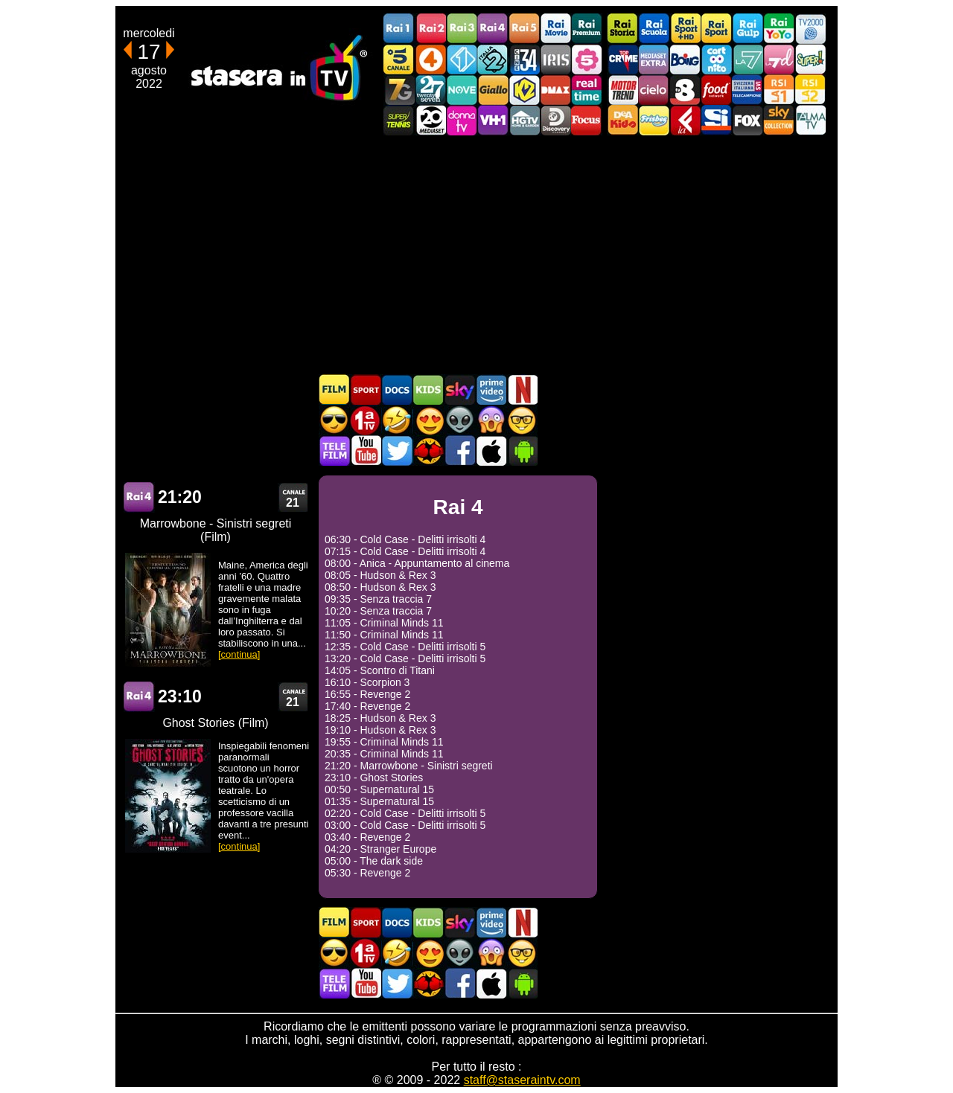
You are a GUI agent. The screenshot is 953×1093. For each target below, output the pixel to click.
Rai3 (461, 28)
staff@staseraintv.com (522, 1080)
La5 (586, 59)
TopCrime (622, 59)
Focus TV (586, 120)
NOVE (461, 89)
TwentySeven (430, 89)
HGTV (524, 120)
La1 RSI (778, 89)
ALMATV (810, 120)
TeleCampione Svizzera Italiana (747, 89)
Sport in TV (365, 389)
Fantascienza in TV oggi (459, 420)
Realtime (586, 89)
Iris (555, 59)
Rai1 (399, 28)
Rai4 (493, 28)
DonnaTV (461, 120)
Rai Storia (622, 28)
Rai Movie (555, 28)
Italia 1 (461, 59)
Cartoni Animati (428, 389)
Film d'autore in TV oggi (522, 420)
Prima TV (365, 420)
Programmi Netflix (522, 389)
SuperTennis (399, 120)
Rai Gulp (747, 28)
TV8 (685, 89)
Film (334, 389)
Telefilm (334, 450)
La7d (778, 59)
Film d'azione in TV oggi (334, 420)
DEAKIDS (622, 120)
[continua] (239, 654)
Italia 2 (493, 59)
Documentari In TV (396, 389)
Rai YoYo (778, 28)
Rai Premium (586, 28)
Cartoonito (716, 59)
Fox (747, 120)
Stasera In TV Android (522, 450)
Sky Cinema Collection (778, 120)
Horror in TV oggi (490, 420)
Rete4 (430, 59)
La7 (747, 59)
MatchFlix (428, 450)
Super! (810, 59)
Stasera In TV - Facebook (459, 450)
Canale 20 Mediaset (430, 120)
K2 (524, 89)
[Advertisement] (476, 254)
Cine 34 (524, 59)
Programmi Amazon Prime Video (490, 389)
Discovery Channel (555, 120)
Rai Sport (716, 28)
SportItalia (716, 120)
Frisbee (653, 120)
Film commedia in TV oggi (396, 420)
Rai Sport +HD (685, 28)
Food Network (716, 89)
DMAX (555, 89)
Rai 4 (139, 497)
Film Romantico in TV (428, 420)
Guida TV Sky (459, 389)
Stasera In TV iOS (490, 450)
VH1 (493, 120)
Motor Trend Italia (622, 89)
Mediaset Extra (653, 59)
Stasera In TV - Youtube (365, 450)
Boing (685, 59)
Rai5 (524, 28)
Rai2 (430, 28)
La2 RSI (810, 89)
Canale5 (399, 59)
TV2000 (810, 28)
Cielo (653, 89)
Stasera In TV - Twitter (396, 450)
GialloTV (493, 89)
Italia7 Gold (399, 89)
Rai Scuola (653, 28)
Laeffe (685, 120)
